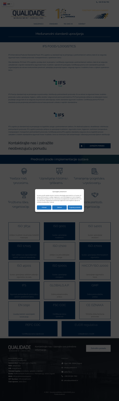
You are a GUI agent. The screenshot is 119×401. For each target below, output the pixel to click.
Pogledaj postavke (75, 207)
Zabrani (59, 207)
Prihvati (44, 207)
